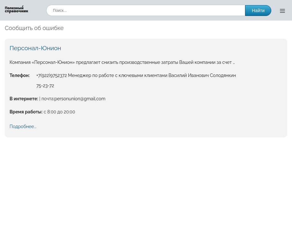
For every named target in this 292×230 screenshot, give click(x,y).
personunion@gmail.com (80, 98)
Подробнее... (23, 126)
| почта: (46, 98)
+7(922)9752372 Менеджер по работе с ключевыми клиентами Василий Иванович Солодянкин (136, 75)
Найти (258, 10)
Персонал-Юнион (35, 47)
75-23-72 (45, 85)
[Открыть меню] (282, 10)
